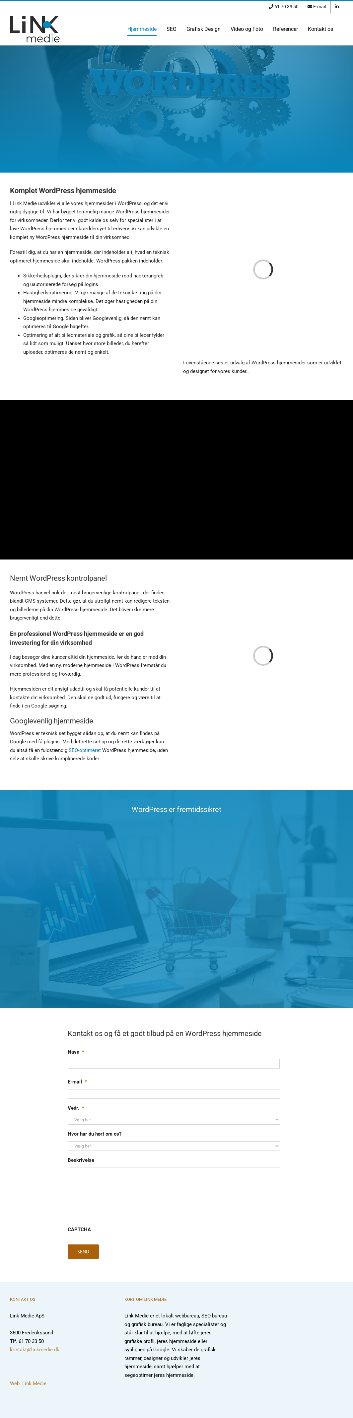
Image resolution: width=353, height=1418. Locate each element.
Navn (76, 1052)
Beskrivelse (81, 1160)
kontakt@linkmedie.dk (34, 1350)
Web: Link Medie (28, 1383)
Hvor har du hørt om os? (94, 1134)
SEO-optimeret (85, 750)
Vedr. (76, 1108)
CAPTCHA (79, 1229)
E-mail (77, 1082)
